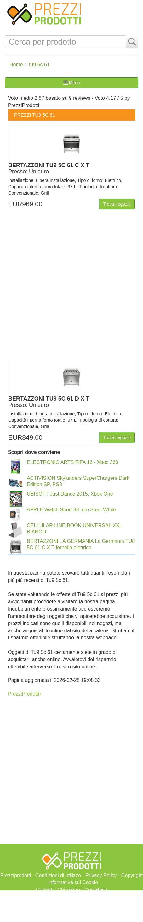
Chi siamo (69, 889)
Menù (71, 82)
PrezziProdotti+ (25, 693)
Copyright (132, 875)
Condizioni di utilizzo (58, 875)
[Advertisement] (71, 906)
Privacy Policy (101, 875)
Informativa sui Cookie (73, 882)
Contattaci (95, 889)
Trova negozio (117, 204)
